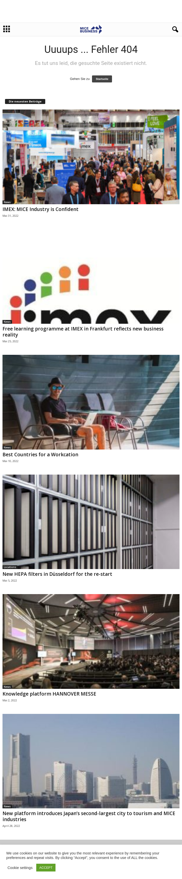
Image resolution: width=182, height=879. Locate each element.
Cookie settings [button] (20, 868)
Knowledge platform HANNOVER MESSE (49, 694)
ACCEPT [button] (45, 867)
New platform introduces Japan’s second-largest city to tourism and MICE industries (88, 816)
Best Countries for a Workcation (40, 454)
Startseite (102, 78)
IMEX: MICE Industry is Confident (40, 209)
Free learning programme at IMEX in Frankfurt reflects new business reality (83, 331)
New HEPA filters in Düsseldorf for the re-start (57, 574)
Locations (10, 567)
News (7, 202)
